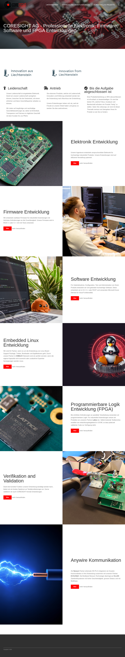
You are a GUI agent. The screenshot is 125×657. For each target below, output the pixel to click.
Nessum (76, 571)
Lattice (95, 420)
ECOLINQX (75, 576)
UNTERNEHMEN (52, 5)
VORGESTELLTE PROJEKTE (104, 5)
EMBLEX (19, 356)
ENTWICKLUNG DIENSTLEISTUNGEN (76, 5)
